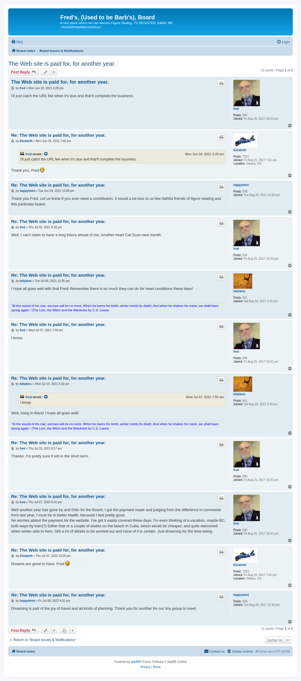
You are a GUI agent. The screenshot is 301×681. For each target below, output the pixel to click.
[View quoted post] (46, 154)
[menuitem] (17, 41)
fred (236, 108)
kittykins (239, 291)
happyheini (241, 185)
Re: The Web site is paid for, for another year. (58, 135)
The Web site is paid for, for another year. (62, 63)
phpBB (135, 661)
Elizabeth (239, 150)
